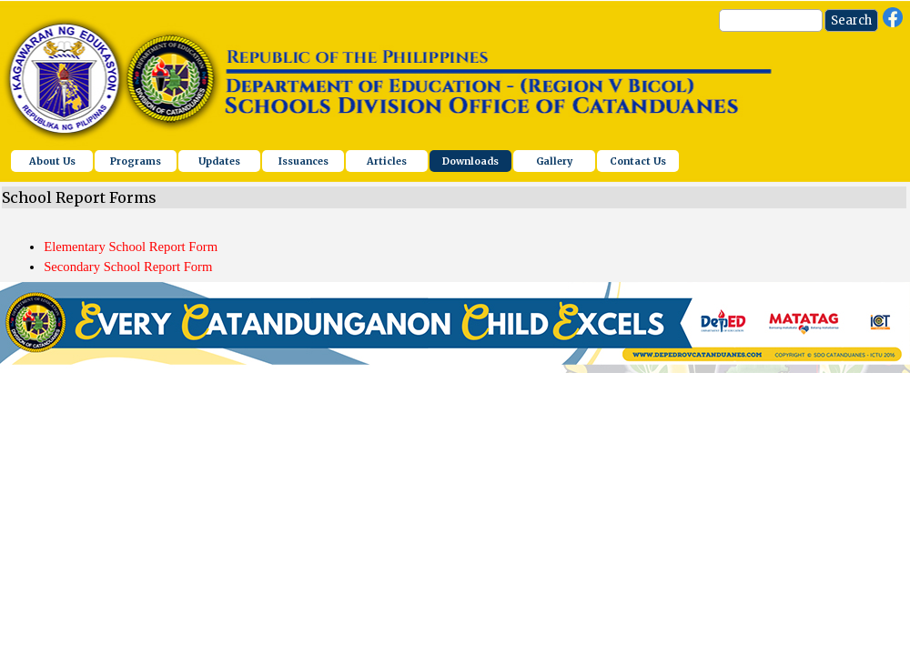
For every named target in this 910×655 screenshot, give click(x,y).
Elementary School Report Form (130, 246)
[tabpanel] (455, 247)
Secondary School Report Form (128, 266)
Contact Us (638, 161)
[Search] (771, 20)
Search (851, 20)
